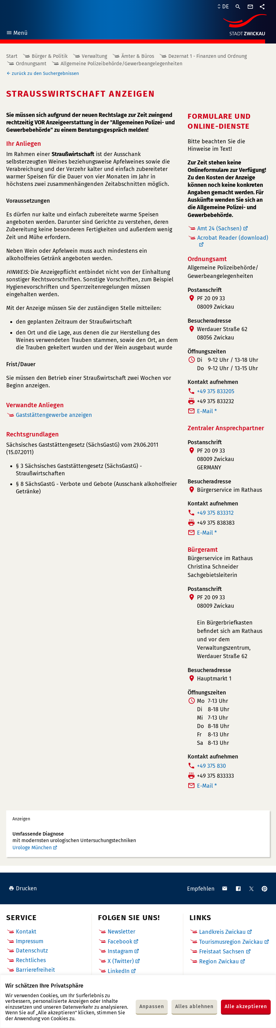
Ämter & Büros (137, 56)
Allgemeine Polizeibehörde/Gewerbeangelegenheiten (121, 64)
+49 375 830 (211, 766)
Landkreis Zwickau (222, 932)
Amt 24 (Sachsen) (219, 228)
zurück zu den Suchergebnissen (45, 73)
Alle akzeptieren (246, 1006)
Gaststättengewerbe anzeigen (54, 415)
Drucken (23, 888)
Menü (16, 34)
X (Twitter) (121, 961)
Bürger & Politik (50, 56)
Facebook (120, 941)
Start (11, 56)
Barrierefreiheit (35, 969)
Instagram (120, 951)
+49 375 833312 (215, 512)
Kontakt (26, 931)
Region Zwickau (219, 961)
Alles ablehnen (194, 1006)
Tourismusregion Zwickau (231, 941)
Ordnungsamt (31, 64)
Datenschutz (32, 950)
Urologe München (32, 848)
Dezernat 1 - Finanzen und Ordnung (207, 56)
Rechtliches (31, 960)
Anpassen (151, 1006)
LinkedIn (119, 971)
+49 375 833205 (215, 391)
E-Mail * (207, 411)
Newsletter (121, 931)
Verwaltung (94, 56)
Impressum (29, 941)
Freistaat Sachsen (221, 951)
